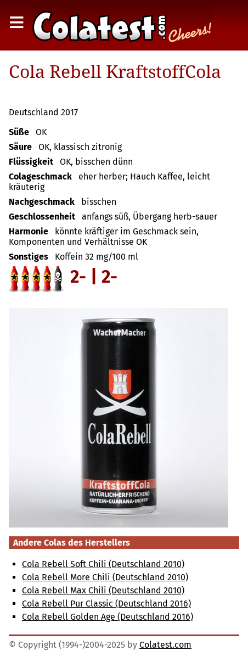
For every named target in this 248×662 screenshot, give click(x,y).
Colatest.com (165, 644)
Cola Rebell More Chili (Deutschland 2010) (105, 577)
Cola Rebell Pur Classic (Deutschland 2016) (106, 603)
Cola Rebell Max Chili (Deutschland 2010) (103, 590)
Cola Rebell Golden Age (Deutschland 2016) (107, 616)
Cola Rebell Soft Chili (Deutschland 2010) (103, 564)
